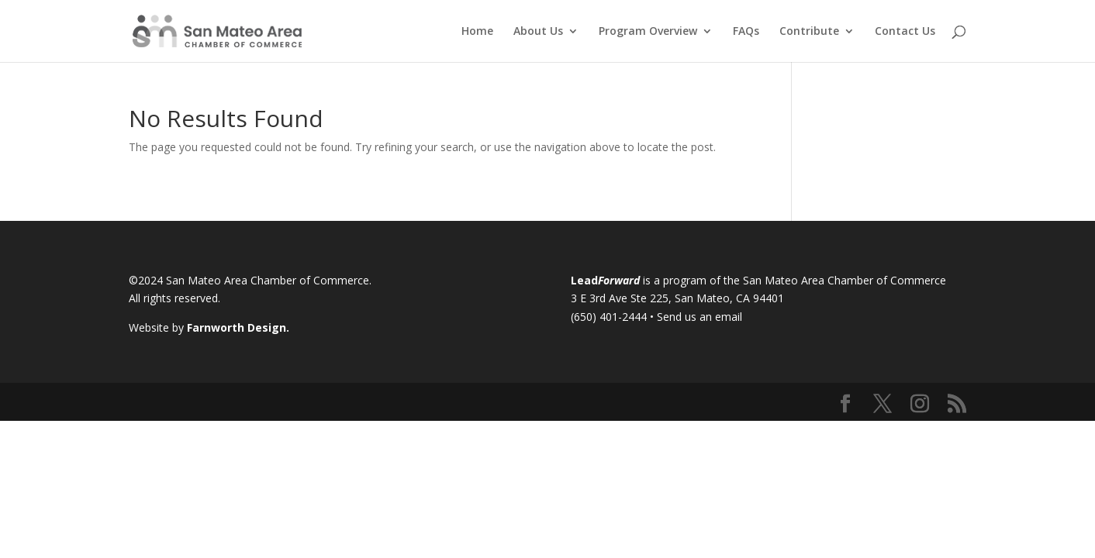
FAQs (746, 32)
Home (477, 32)
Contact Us (905, 32)
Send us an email (699, 316)
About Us (538, 32)
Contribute (809, 32)
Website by (209, 327)
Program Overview (648, 32)
